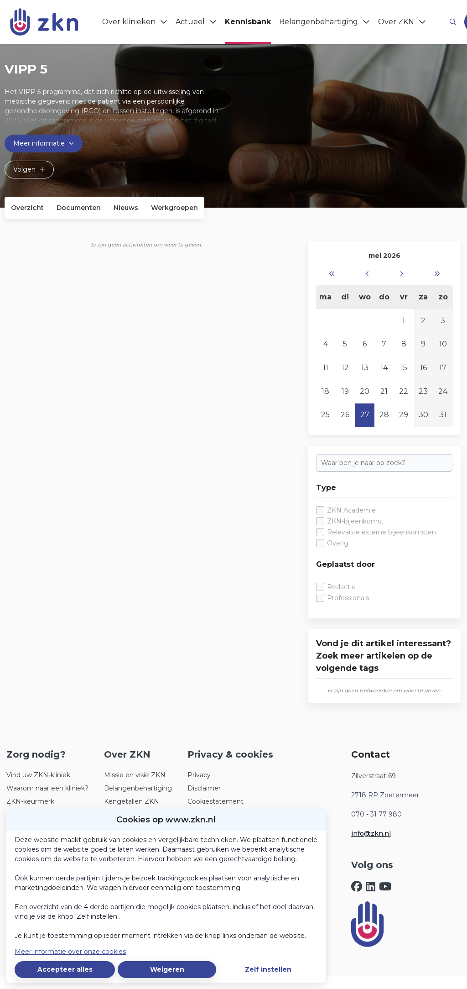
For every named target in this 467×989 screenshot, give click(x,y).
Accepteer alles (65, 969)
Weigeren (167, 969)
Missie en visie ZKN (135, 775)
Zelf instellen (268, 969)
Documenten (79, 208)
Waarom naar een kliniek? (47, 788)
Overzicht (27, 208)
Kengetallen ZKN (131, 801)
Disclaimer (204, 788)
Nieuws (126, 208)
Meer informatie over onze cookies (70, 951)
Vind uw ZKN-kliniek (38, 775)
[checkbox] (384, 527)
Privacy (199, 775)
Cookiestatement (215, 801)
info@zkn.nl (371, 833)
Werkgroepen (174, 208)
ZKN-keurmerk (30, 801)
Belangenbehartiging (138, 788)
